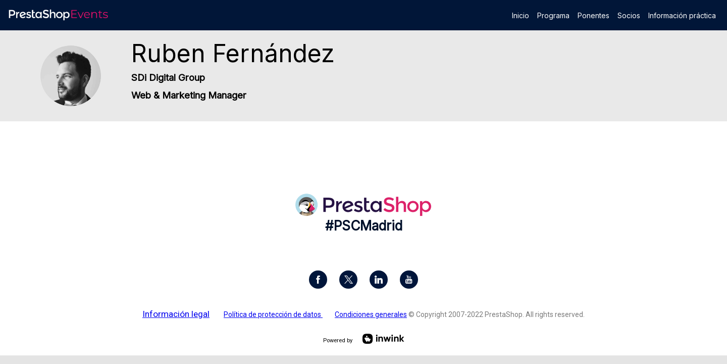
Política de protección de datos (273, 314)
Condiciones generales (371, 314)
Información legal (176, 314)
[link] (520, 15)
